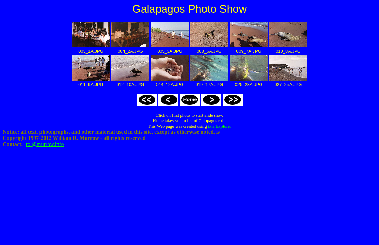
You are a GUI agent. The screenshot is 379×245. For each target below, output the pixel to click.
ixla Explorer (219, 126)
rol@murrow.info (45, 144)
